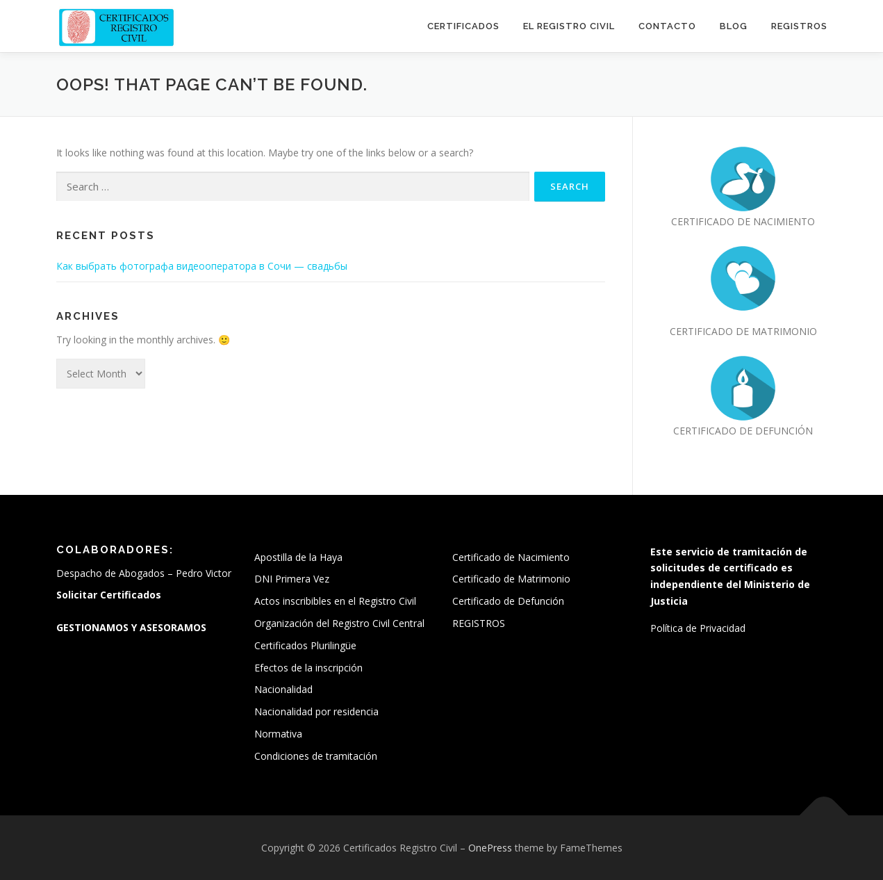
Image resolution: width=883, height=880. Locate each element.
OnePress (490, 847)
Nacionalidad (283, 689)
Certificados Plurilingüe (305, 645)
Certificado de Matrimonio (511, 578)
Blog (734, 26)
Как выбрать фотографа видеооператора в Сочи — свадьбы (201, 265)
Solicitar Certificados (108, 594)
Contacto (667, 26)
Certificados (463, 26)
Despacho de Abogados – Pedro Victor (143, 573)
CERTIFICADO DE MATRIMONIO (743, 331)
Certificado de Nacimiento (511, 557)
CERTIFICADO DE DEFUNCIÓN (743, 430)
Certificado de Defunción (508, 601)
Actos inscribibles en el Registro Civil (335, 601)
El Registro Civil (569, 26)
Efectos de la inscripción (308, 667)
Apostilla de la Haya (298, 557)
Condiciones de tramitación (315, 756)
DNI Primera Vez (291, 578)
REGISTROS (799, 26)
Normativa (278, 733)
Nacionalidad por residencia (316, 711)
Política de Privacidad (697, 628)
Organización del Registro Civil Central (339, 623)
